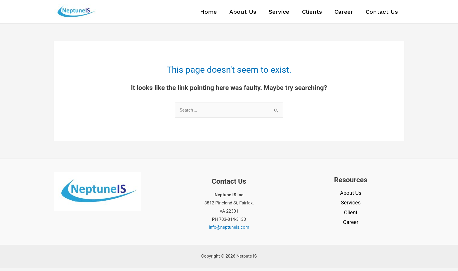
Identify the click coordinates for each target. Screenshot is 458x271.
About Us (234, 13)
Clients (307, 13)
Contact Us (381, 13)
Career (341, 13)
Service (272, 13)
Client (351, 215)
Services (351, 205)
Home (197, 13)
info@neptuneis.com (229, 230)
